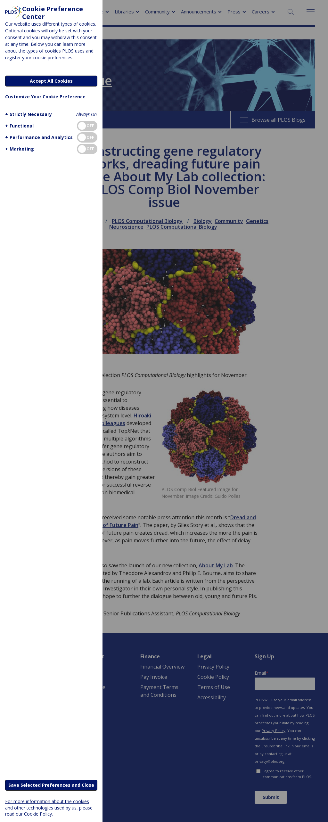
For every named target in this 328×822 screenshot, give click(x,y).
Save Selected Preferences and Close (51, 785)
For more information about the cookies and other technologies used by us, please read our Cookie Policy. (49, 807)
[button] (27, 114)
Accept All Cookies (51, 81)
